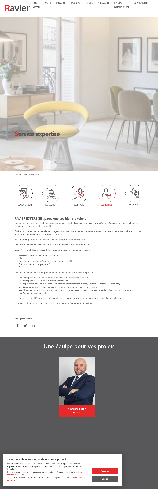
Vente (48, 3)
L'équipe (75, 3)
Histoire (89, 3)
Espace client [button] (141, 3)
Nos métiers (36, 5)
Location (61, 3)
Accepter (105, 471)
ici (92, 303)
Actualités (103, 3)
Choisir (105, 479)
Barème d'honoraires (121, 5)
